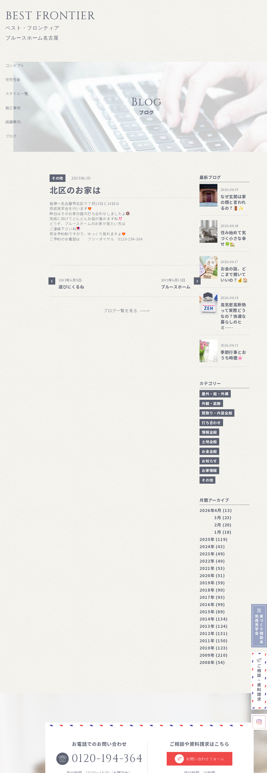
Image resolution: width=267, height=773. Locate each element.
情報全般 (209, 432)
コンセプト (14, 65)
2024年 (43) (212, 546)
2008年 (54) (212, 662)
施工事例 (13, 107)
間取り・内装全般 (217, 413)
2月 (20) (222, 525)
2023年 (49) (212, 554)
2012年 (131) (214, 633)
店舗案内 (13, 121)
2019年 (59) (212, 582)
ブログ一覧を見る (122, 310)
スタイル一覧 (16, 93)
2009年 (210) (214, 655)
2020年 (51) (212, 575)
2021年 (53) (212, 568)
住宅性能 (13, 79)
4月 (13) (216, 510)
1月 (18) (222, 532)
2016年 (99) (212, 604)
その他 (57, 178)
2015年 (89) (212, 611)
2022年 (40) (212, 561)
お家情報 (209, 470)
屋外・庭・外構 (215, 393)
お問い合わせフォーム (199, 758)
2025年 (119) (214, 539)
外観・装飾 (211, 403)
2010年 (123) (214, 648)
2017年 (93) (212, 597)
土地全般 (209, 441)
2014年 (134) (214, 619)
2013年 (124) (214, 626)
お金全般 (209, 451)
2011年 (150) (214, 640)
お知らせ (209, 461)
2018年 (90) (212, 590)
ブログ (11, 136)
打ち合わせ (211, 422)
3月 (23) (222, 517)
